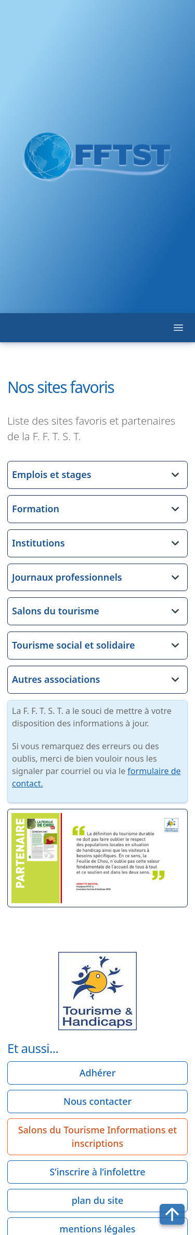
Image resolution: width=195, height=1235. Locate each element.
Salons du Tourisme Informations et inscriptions (97, 1137)
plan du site (98, 1200)
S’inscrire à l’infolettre (97, 1172)
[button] (97, 474)
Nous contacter (97, 1101)
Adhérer (97, 1072)
